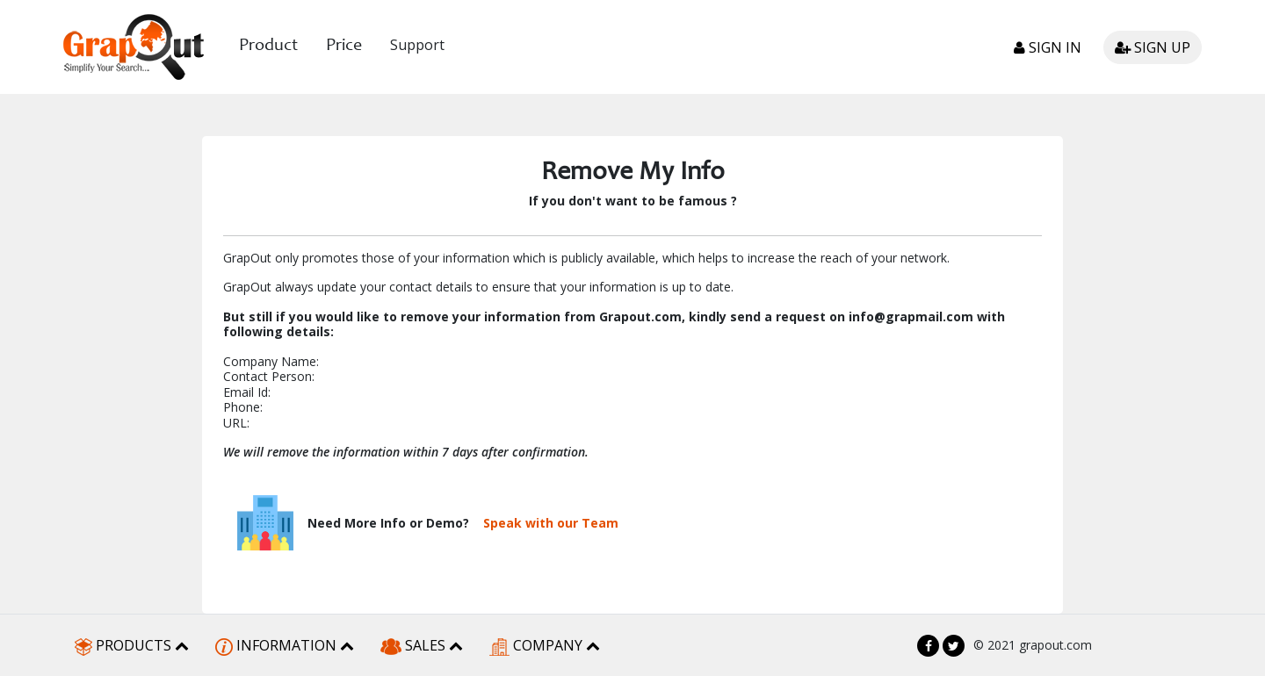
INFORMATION (284, 646)
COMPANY (544, 646)
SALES (421, 645)
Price (344, 46)
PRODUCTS (132, 646)
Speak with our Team (550, 523)
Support (417, 44)
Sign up (1152, 47)
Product (268, 46)
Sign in (1047, 47)
